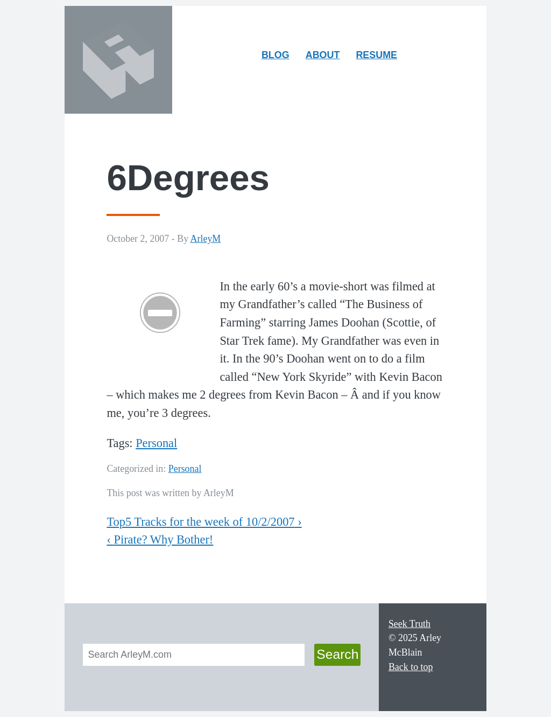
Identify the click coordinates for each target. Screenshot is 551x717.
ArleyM (205, 238)
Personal (156, 443)
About (326, 57)
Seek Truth (409, 623)
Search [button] (337, 654)
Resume (376, 55)
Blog (275, 55)
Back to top (410, 667)
